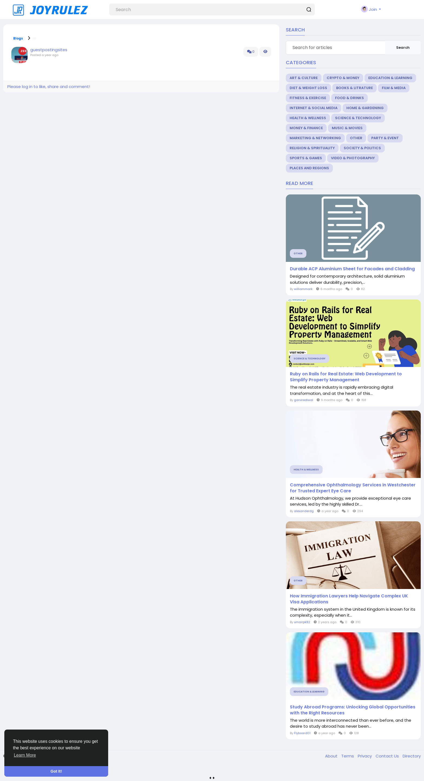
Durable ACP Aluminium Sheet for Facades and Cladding (352, 269)
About (332, 756)
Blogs (18, 38)
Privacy (365, 756)
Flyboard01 (302, 733)
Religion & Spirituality (312, 148)
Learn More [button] (25, 755)
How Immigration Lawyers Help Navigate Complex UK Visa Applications (349, 599)
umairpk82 (302, 622)
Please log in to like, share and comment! (48, 86)
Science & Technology (358, 118)
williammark (303, 289)
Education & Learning (390, 77)
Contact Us (388, 756)
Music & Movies (347, 128)
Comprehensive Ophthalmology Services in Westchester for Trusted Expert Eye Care (353, 488)
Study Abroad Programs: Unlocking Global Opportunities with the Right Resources (352, 710)
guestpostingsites (48, 50)
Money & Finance (306, 128)
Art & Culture (304, 77)
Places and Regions (309, 168)
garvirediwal (303, 400)
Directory (412, 756)
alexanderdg (304, 511)
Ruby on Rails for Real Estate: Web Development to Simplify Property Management (346, 377)
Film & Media (394, 87)
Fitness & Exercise (308, 97)
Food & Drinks (349, 97)
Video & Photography (353, 158)
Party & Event (385, 138)
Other (356, 138)
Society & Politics (362, 148)
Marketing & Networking (315, 138)
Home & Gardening (365, 107)
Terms (348, 756)
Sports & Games (306, 158)
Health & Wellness (308, 118)
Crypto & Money (343, 77)
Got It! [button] (56, 771)
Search (403, 47)
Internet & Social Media (313, 107)
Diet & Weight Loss (308, 87)
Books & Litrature (354, 87)
